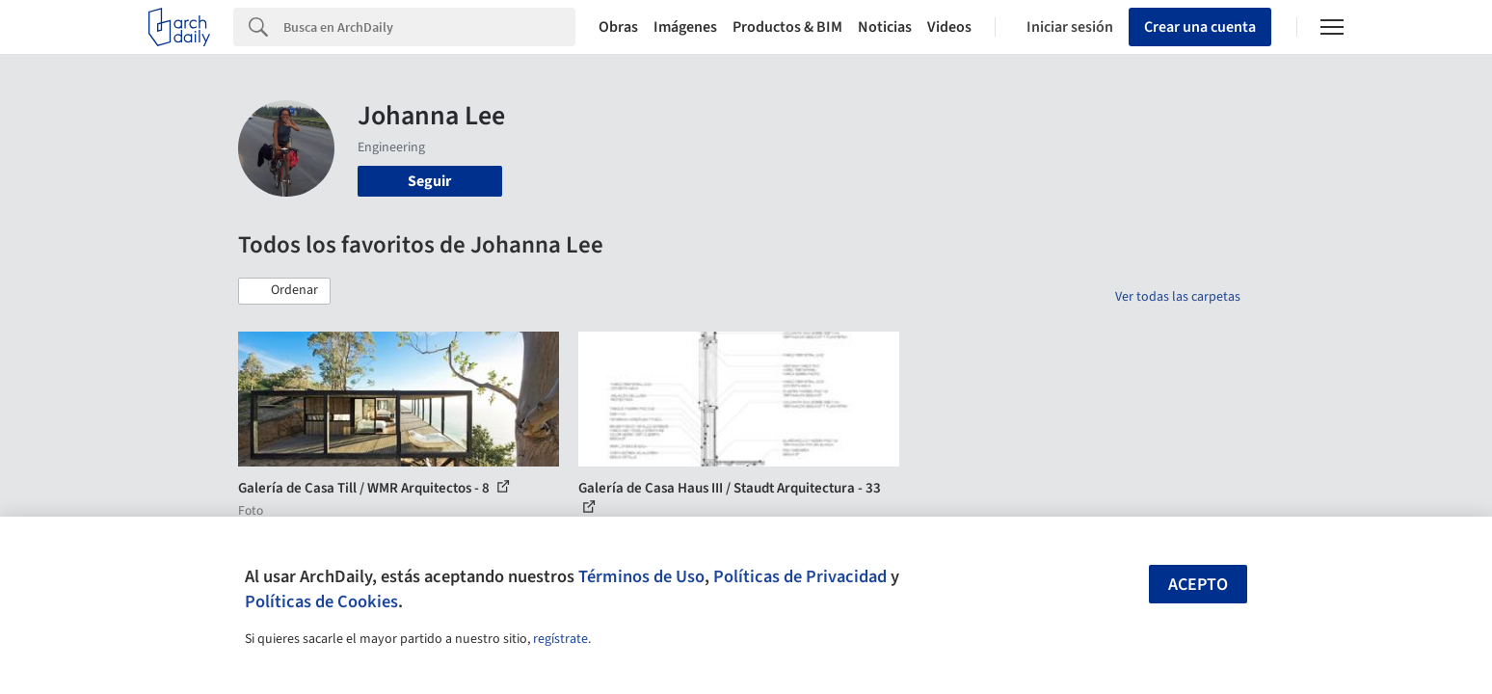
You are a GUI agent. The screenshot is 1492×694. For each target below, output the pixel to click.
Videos (949, 27)
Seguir (429, 181)
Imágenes (685, 27)
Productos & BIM (787, 27)
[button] (284, 291)
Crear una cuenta (1200, 27)
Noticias (885, 27)
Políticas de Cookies (321, 601)
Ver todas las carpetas (1177, 297)
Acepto (1198, 585)
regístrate (560, 639)
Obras (618, 27)
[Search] (429, 27)
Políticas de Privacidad (800, 576)
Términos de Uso (641, 576)
